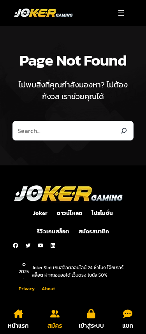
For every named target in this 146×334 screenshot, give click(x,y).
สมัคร (54, 325)
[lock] (91, 313)
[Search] (124, 131)
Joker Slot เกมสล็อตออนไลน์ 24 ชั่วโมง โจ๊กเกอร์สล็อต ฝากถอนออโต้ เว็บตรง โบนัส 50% (77, 271)
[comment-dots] (127, 313)
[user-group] (55, 313)
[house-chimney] (18, 313)
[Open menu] (121, 13)
